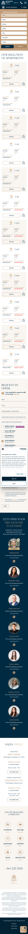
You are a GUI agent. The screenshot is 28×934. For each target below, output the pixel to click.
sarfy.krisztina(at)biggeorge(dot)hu (14, 583)
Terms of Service (15, 914)
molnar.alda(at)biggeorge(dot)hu (14, 722)
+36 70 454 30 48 (14, 669)
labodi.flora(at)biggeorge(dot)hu (14, 667)
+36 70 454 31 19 (14, 613)
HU (15, 2)
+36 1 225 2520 (14, 868)
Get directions (14, 772)
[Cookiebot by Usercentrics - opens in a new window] (20, 449)
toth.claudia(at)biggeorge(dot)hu (14, 639)
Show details (20, 474)
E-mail (3, 405)
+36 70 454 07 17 (14, 641)
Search (7, 46)
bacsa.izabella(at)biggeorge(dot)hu (14, 694)
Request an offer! (7, 367)
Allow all (14, 478)
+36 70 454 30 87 (14, 558)
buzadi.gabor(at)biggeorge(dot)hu (14, 555)
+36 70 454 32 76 (14, 725)
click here (16, 394)
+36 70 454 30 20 (14, 585)
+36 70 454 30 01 (14, 697)
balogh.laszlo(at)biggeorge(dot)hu (14, 611)
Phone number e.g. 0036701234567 (10, 411)
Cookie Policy (14, 928)
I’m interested (23, 929)
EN (17, 2)
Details (11, 84)
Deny (14, 483)
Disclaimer (14, 923)
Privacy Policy (15, 499)
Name (2, 399)
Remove (20, 46)
